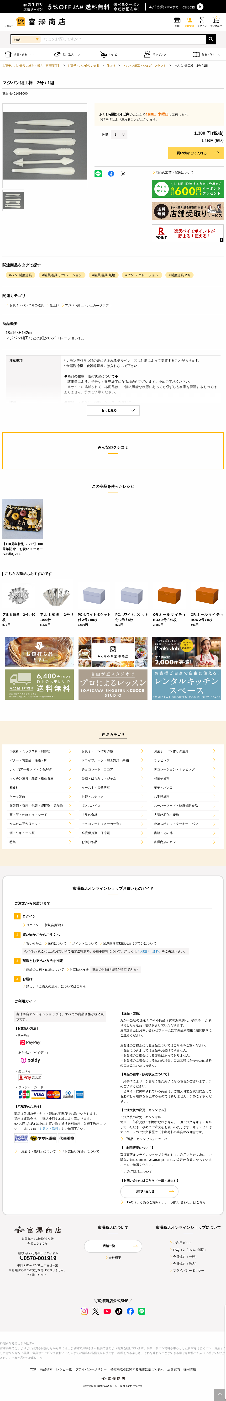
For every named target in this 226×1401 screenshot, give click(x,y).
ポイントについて (82, 943)
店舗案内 (173, 1369)
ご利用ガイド (180, 1243)
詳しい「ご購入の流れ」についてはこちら (54, 986)
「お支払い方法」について (78, 1151)
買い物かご (32, 943)
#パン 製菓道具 (20, 275)
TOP (33, 1369)
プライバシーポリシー (187, 1270)
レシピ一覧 (64, 1369)
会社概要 (113, 1257)
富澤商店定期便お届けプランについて (128, 943)
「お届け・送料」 (149, 951)
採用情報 (190, 1369)
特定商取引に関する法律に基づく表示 (137, 1369)
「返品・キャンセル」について (144, 1139)
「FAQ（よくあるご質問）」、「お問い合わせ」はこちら (163, 1202)
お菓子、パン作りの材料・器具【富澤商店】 (31, 65)
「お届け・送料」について (35, 1151)
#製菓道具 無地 (103, 275)
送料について (55, 943)
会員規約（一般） (183, 1256)
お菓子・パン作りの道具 (84, 65)
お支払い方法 (77, 969)
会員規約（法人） (183, 1263)
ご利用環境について (136, 1171)
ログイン (30, 925)
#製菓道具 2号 (179, 275)
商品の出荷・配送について (173, 172)
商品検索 (46, 1369)
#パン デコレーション (141, 275)
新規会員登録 (52, 925)
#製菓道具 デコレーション (62, 275)
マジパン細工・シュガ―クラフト (144, 65)
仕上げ (111, 65)
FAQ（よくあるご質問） (188, 1250)
